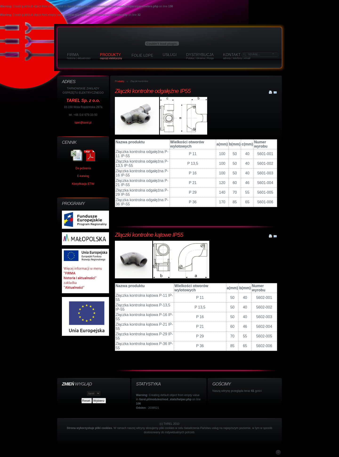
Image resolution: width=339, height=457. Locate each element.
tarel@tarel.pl (83, 122)
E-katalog (83, 176)
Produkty (119, 81)
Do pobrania (83, 168)
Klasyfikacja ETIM (83, 183)
